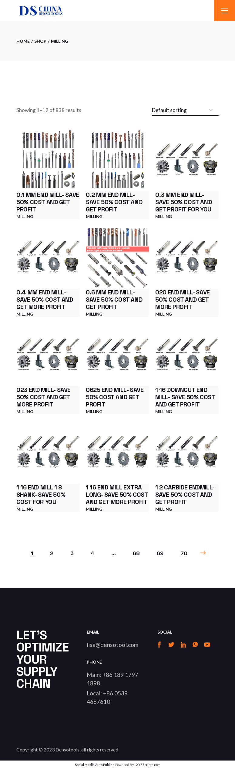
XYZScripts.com (148, 765)
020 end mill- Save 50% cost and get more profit (182, 299)
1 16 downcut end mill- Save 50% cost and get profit (185, 397)
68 (136, 553)
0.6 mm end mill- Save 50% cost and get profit (114, 299)
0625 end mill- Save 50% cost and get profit (114, 397)
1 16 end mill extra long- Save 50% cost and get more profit (117, 494)
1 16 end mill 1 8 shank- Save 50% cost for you (40, 494)
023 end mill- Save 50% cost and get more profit (43, 397)
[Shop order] (185, 110)
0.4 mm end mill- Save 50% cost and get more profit (44, 299)
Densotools (67, 749)
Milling (24, 216)
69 (160, 553)
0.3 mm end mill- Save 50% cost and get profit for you (183, 202)
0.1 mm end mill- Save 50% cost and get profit (47, 202)
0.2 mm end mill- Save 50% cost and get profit (114, 202)
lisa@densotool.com (112, 644)
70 (183, 553)
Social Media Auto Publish (95, 765)
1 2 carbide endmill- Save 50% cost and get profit (184, 494)
